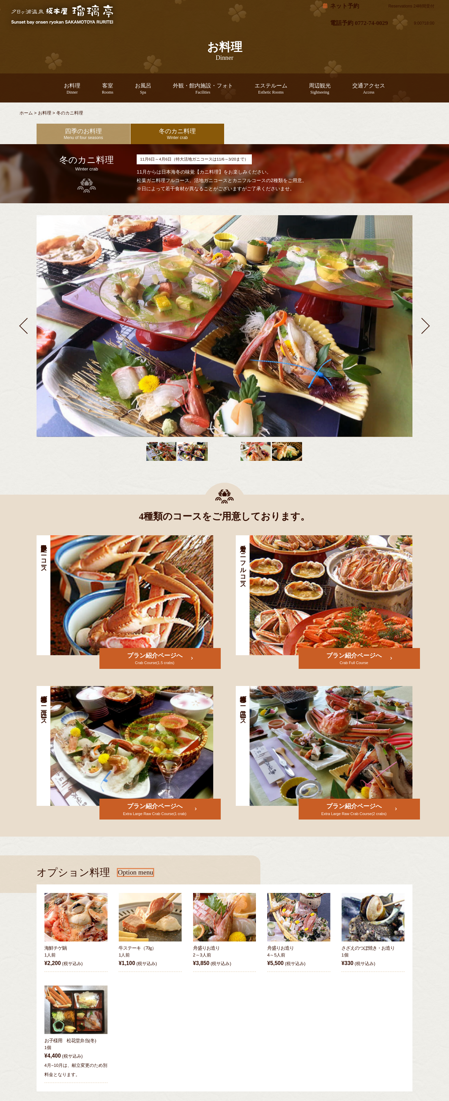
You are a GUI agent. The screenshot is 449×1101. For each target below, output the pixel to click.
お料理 (88, 88)
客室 (120, 88)
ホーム (26, 112)
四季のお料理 (83, 133)
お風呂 (153, 88)
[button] (23, 325)
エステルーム (266, 88)
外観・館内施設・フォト (205, 88)
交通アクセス (353, 88)
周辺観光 (309, 88)
